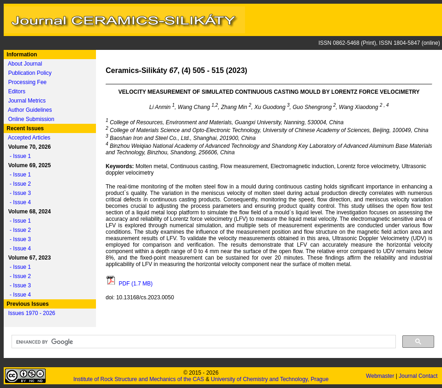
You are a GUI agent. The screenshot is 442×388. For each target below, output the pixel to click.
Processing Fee (27, 82)
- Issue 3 (18, 193)
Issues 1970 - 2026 (31, 313)
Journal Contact (419, 376)
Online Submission (31, 119)
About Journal (25, 64)
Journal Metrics (27, 100)
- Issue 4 (18, 202)
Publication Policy (30, 73)
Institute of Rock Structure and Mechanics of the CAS (138, 379)
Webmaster (380, 376)
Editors (16, 91)
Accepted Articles (29, 137)
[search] (202, 342)
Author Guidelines (30, 110)
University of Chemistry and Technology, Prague (270, 379)
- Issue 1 (18, 156)
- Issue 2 (18, 184)
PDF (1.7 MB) (129, 283)
